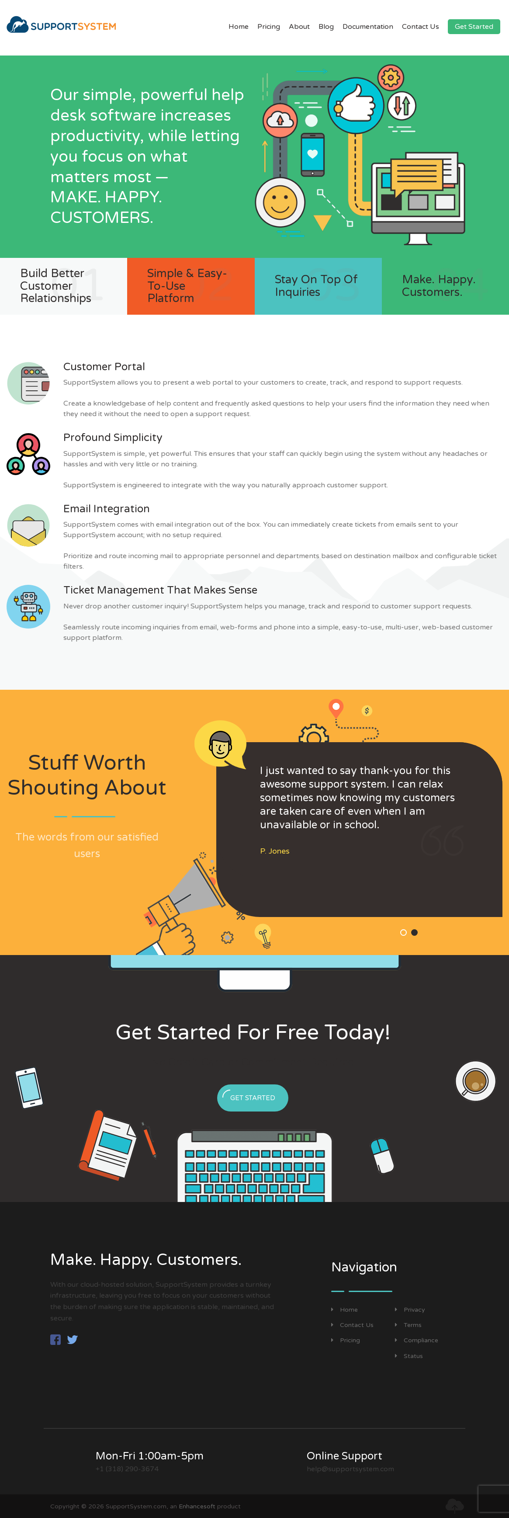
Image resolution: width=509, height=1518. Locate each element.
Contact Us (420, 26)
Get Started (474, 26)
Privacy (410, 1309)
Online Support (344, 1456)
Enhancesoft (197, 1506)
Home (239, 26)
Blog (326, 26)
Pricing (268, 26)
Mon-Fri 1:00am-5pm (150, 1456)
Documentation (368, 26)
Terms (408, 1325)
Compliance (416, 1340)
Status (409, 1356)
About (299, 26)
